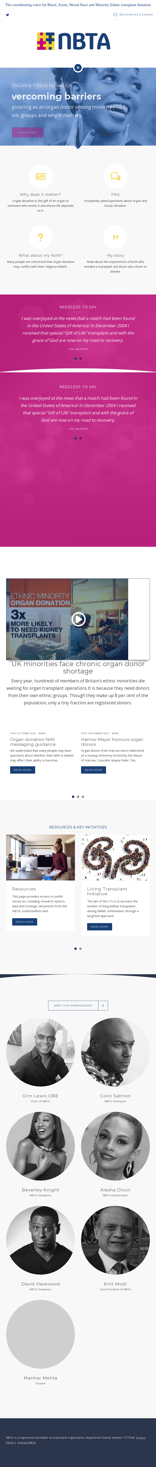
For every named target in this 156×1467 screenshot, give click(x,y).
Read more (22, 769)
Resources (24, 888)
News (42, 733)
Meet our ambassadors (81, 1005)
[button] (75, 358)
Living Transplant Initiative (107, 891)
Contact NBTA (26, 1442)
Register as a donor (133, 14)
